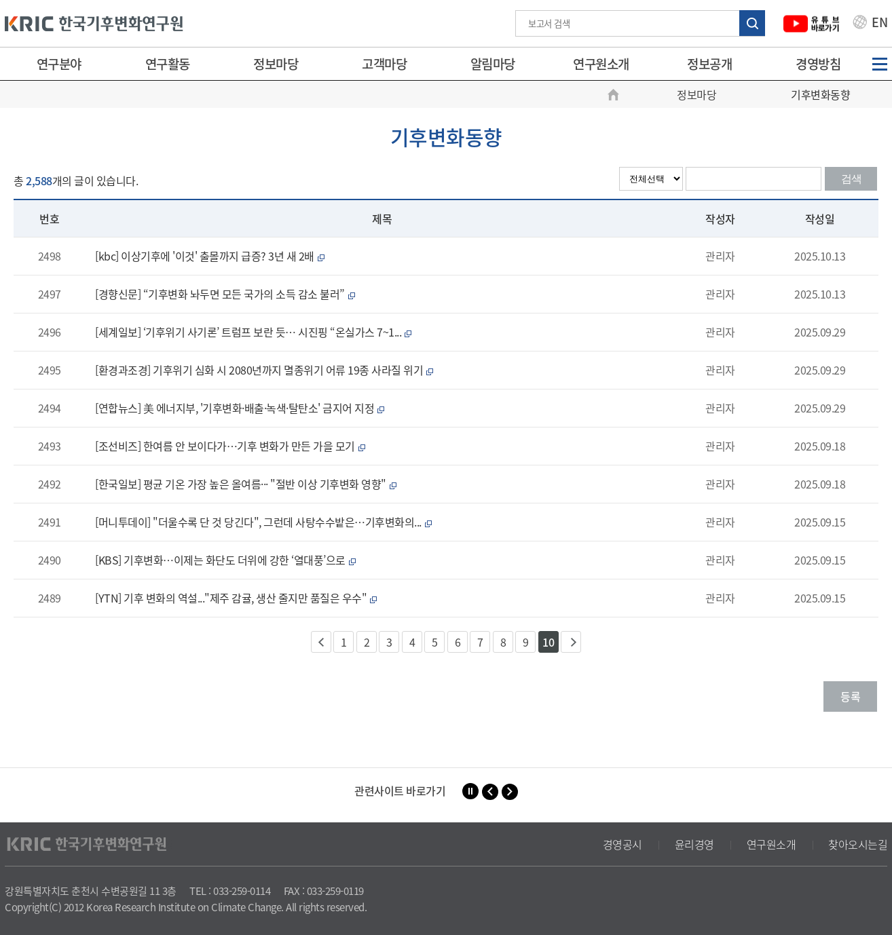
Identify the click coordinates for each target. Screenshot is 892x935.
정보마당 (275, 63)
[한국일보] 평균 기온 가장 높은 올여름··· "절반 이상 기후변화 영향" (247, 484)
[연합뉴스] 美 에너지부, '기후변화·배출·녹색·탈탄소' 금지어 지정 (241, 408)
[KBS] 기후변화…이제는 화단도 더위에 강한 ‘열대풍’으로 (227, 560)
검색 (851, 179)
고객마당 (384, 63)
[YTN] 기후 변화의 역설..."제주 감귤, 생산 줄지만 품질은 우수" (237, 598)
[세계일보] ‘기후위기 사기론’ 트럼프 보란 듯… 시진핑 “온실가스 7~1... (255, 332)
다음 (571, 642)
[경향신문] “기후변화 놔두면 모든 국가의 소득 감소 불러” (226, 294)
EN (870, 23)
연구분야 (59, 63)
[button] (490, 792)
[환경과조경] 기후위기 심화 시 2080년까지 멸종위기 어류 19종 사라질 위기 (265, 370)
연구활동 (167, 63)
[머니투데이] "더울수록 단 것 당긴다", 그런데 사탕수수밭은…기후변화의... (265, 522)
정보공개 (709, 63)
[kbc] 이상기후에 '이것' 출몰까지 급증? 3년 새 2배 (211, 256)
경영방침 (818, 63)
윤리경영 (694, 844)
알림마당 (492, 63)
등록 (850, 696)
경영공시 (622, 844)
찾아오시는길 (857, 844)
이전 (321, 642)
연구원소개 (601, 63)
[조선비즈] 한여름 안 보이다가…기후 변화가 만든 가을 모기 (232, 446)
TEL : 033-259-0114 (229, 890)
